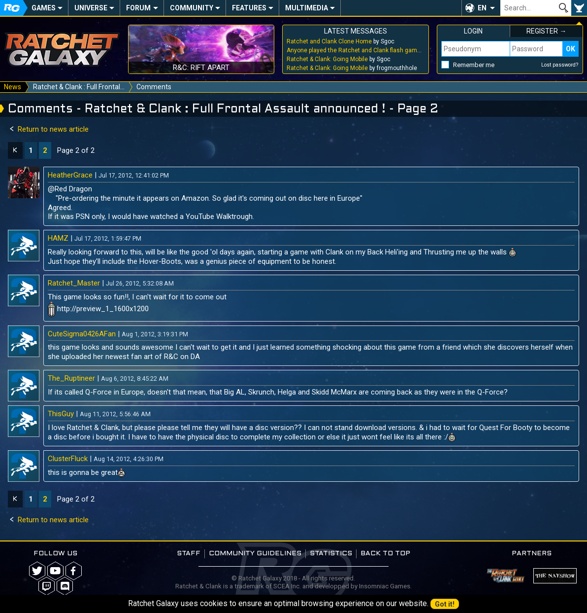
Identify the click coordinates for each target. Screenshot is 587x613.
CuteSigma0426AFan (82, 333)
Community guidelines (255, 553)
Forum (138, 8)
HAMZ (58, 238)
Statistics (331, 553)
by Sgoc (340, 41)
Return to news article (48, 129)
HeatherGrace (70, 175)
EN (482, 8)
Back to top (385, 553)
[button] (480, 8)
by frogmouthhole (352, 68)
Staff (188, 553)
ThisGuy (61, 413)
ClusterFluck (68, 458)
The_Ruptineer (71, 378)
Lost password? (560, 65)
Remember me (473, 65)
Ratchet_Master (74, 283)
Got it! (445, 604)
